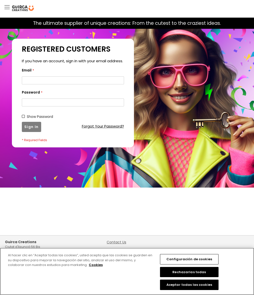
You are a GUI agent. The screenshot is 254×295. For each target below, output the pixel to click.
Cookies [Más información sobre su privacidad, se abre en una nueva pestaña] (96, 264)
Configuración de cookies (189, 259)
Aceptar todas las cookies (189, 284)
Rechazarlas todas (189, 272)
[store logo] (23, 8)
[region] (127, 271)
